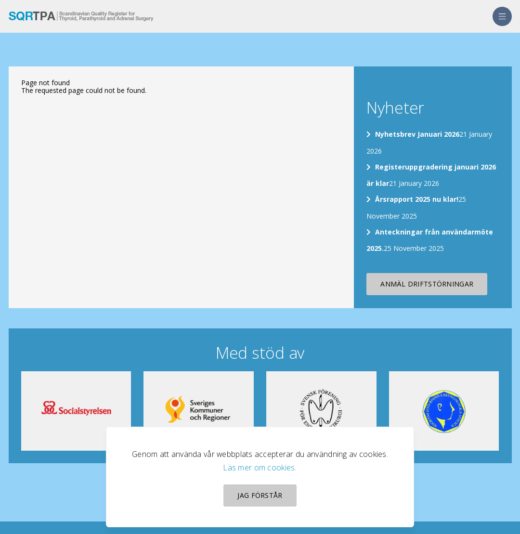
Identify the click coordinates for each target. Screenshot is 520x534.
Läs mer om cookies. (259, 467)
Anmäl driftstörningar (426, 283)
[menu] (502, 16)
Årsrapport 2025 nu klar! (416, 199)
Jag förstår (259, 495)
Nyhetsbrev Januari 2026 (417, 134)
